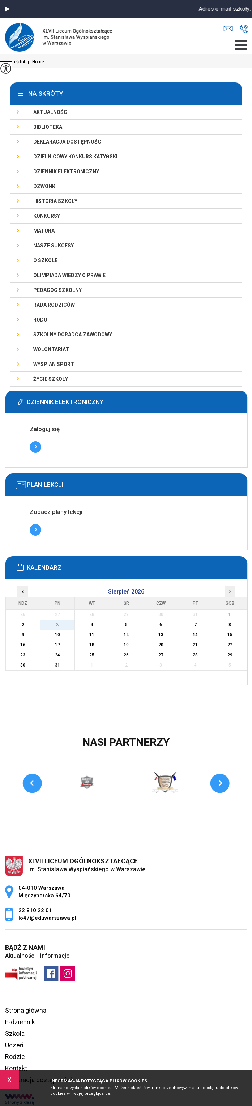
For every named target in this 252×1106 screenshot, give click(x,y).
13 (160, 634)
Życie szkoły (50, 379)
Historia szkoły (55, 201)
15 (229, 634)
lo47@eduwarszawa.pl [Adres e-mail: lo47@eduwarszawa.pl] (47, 918)
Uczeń (14, 1045)
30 (22, 665)
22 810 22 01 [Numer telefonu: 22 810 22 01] (35, 910)
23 (22, 655)
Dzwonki (45, 186)
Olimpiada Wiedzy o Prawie (69, 275)
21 (195, 644)
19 (126, 644)
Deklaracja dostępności (68, 142)
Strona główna (25, 1010)
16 (22, 644)
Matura (44, 231)
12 (126, 634)
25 (91, 655)
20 (160, 644)
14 (195, 634)
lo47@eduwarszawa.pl (228, 28)
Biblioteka (47, 127)
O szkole (45, 260)
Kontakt (16, 1068)
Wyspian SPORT (53, 364)
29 (229, 655)
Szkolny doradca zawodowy (72, 334)
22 (229, 644)
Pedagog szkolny (57, 290)
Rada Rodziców (54, 305)
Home (38, 62)
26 (126, 655)
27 (160, 655)
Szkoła (15, 1033)
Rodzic (15, 1056)
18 (91, 644)
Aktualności (51, 112)
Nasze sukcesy (53, 245)
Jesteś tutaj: (18, 62)
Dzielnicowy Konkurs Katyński (75, 156)
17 (57, 644)
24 (57, 655)
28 (195, 655)
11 (91, 634)
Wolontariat (51, 349)
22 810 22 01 (244, 29)
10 (57, 634)
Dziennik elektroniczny (66, 171)
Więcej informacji (35, 447)
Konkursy (46, 216)
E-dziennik (20, 1022)
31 (57, 665)
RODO (40, 320)
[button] (7, 9)
